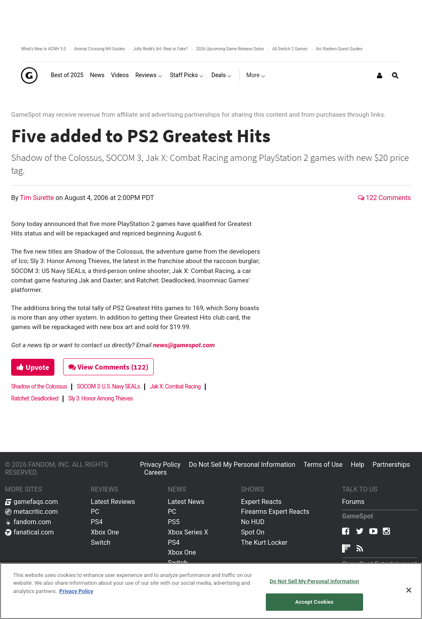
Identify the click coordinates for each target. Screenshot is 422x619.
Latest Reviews (113, 502)
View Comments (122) (108, 367)
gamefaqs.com (31, 502)
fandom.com (28, 522)
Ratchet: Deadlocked (35, 398)
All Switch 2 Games (290, 49)
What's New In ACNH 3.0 (43, 49)
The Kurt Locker (264, 542)
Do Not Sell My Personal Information (242, 464)
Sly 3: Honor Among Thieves (100, 398)
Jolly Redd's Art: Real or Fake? (160, 49)
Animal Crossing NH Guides (99, 49)
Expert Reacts (261, 502)
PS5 (174, 522)
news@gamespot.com (184, 345)
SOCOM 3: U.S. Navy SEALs (108, 386)
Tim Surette (37, 198)
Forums (353, 502)
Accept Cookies (314, 602)
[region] (211, 591)
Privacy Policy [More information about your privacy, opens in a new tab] (76, 591)
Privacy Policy (160, 464)
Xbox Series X (188, 532)
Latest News (186, 502)
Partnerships (391, 464)
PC (95, 511)
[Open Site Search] (395, 75)
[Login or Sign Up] (379, 75)
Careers (155, 472)
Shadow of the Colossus (39, 386)
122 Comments (384, 198)
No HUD (253, 522)
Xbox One (105, 532)
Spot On (253, 532)
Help (357, 464)
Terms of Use (323, 464)
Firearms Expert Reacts (275, 511)
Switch (100, 542)
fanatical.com (29, 532)
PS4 (97, 522)
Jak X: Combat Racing (175, 386)
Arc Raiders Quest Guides (339, 49)
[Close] (409, 590)
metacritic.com (31, 511)
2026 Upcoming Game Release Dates (230, 49)
